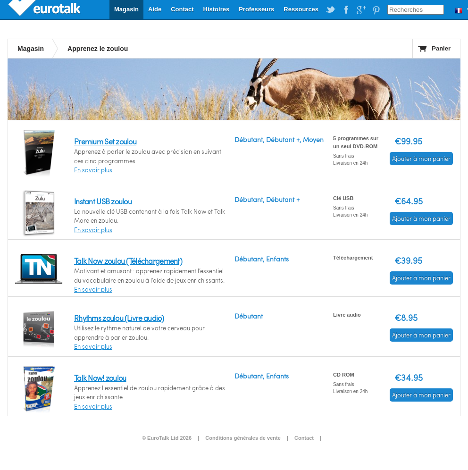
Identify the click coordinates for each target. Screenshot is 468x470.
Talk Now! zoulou (100, 378)
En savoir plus (93, 170)
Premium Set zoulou (105, 141)
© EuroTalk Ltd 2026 (167, 438)
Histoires (216, 9)
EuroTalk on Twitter (330, 10)
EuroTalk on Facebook (345, 10)
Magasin (126, 9)
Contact (182, 9)
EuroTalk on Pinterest (376, 10)
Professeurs (256, 9)
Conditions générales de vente (243, 438)
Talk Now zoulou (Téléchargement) (128, 261)
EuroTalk (45, 9)
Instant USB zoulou (103, 201)
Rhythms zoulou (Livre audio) (119, 318)
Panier (441, 48)
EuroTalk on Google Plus (360, 10)
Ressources (301, 9)
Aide (154, 9)
